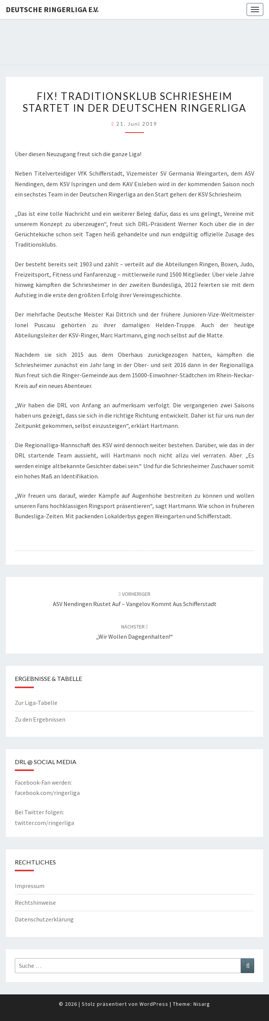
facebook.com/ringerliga (47, 792)
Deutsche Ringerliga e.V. (52, 9)
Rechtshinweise (35, 902)
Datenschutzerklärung (44, 919)
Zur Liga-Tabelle (36, 702)
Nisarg (201, 1003)
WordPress (153, 1003)
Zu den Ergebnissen (40, 719)
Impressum (29, 886)
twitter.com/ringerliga (44, 822)
